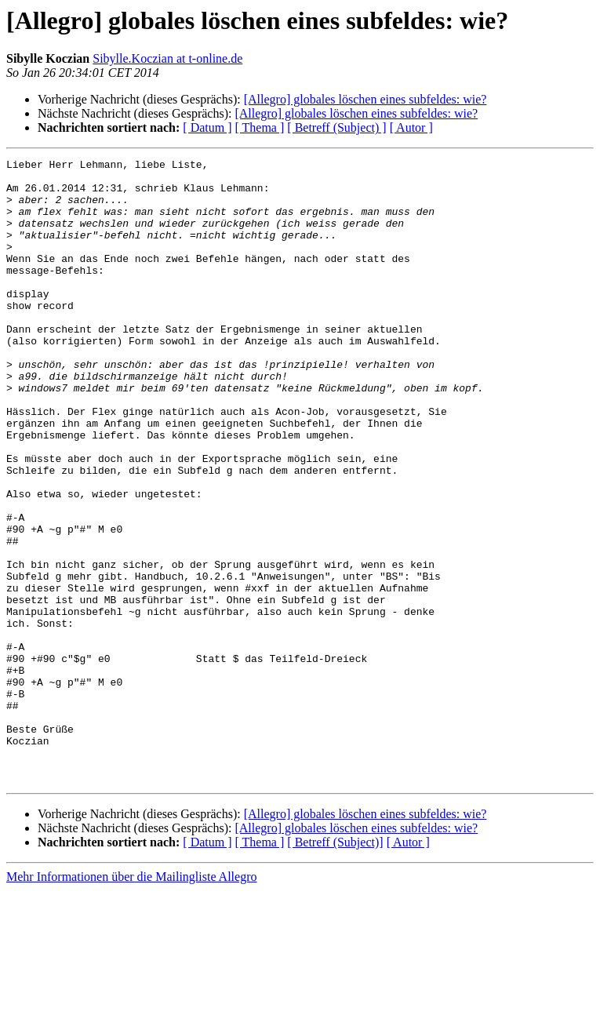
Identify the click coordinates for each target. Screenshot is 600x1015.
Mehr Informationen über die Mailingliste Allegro (131, 1001)
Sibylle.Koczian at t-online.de (167, 58)
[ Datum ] (207, 127)
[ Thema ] (260, 127)
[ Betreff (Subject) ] (336, 127)
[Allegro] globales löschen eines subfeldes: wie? (365, 99)
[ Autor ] (411, 127)
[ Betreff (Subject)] (335, 966)
